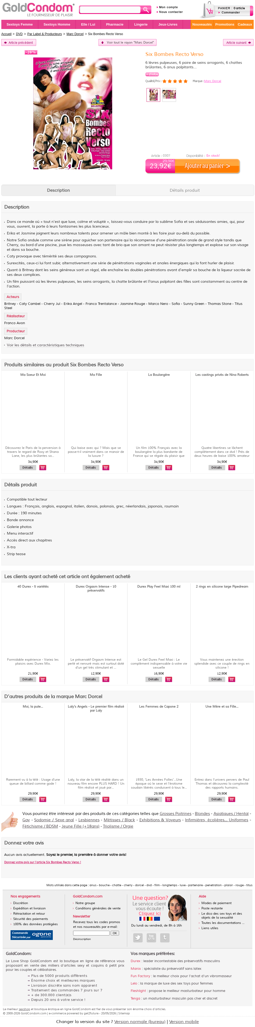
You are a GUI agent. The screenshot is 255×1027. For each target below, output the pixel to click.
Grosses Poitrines (175, 813)
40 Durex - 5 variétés (33, 587)
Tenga (135, 998)
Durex (135, 961)
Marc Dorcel (212, 81)
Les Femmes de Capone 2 (158, 707)
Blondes (202, 813)
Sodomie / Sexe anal (54, 820)
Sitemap (124, 1013)
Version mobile (184, 1021)
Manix (136, 969)
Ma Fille (96, 375)
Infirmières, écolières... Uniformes (216, 820)
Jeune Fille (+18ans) (81, 826)
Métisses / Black (119, 820)
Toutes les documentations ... (222, 923)
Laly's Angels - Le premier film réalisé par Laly (96, 709)
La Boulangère (159, 375)
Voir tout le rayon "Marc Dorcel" (130, 43)
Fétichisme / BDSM (40, 826)
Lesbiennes (89, 820)
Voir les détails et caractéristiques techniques (45, 345)
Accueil (6, 34)
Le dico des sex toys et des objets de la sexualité (221, 916)
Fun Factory (140, 976)
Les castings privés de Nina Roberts (222, 375)
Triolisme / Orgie (118, 826)
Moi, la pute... (33, 707)
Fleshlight (138, 991)
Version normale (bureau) (140, 1021)
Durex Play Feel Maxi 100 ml (158, 587)
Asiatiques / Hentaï (231, 813)
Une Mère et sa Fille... (221, 707)
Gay (26, 820)
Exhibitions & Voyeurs (160, 820)
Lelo (134, 983)
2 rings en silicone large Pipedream (222, 587)
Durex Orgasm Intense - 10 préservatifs (96, 589)
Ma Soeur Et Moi (33, 375)
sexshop (24, 1009)
